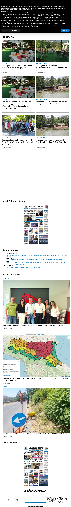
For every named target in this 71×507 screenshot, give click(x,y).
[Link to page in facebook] (8, 499)
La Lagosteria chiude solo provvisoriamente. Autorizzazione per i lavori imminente (51, 68)
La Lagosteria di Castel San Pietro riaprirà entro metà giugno (17, 67)
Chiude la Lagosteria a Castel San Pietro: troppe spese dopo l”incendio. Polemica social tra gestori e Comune (16, 105)
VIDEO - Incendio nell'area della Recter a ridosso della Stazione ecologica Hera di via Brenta (34, 259)
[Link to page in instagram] (17, 499)
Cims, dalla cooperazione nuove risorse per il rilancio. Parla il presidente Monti (33, 325)
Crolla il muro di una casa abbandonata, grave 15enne (23, 267)
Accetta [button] (65, 30)
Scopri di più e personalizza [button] (11, 30)
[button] (69, 2)
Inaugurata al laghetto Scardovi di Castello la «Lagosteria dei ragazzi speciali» (17, 142)
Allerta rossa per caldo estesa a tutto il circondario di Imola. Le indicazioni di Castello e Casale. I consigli (36, 379)
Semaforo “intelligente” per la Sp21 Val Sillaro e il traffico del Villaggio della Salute (35, 433)
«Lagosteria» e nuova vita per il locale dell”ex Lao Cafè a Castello (51, 141)
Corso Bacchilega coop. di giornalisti (56, 497)
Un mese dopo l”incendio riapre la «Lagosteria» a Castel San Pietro (51, 103)
